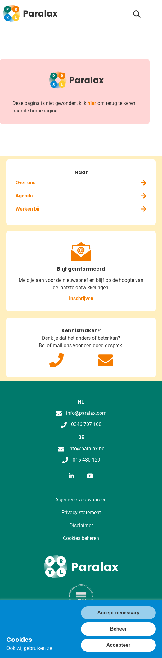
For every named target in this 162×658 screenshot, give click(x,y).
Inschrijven (81, 298)
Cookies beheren (81, 538)
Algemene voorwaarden (81, 500)
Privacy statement (81, 512)
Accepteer (118, 645)
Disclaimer (81, 525)
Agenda (81, 196)
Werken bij (81, 209)
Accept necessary (118, 612)
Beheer (118, 629)
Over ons (81, 183)
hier (92, 103)
